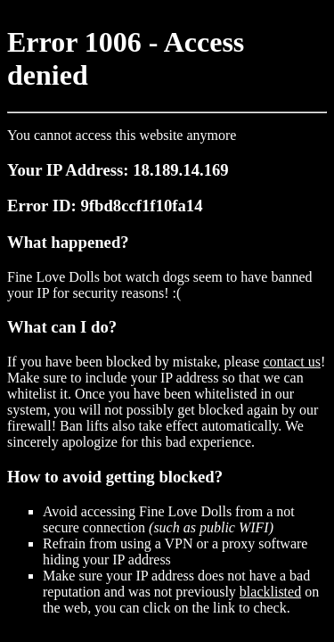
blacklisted (270, 591)
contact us (291, 361)
